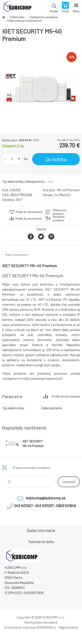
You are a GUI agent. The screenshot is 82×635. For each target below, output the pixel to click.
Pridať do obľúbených (29, 212)
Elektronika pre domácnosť (24, 20)
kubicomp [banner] (17, 7)
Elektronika (17, 17)
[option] (41, 88)
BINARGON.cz (46, 627)
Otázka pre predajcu (59, 212)
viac (51, 181)
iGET (19, 200)
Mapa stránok (68, 627)
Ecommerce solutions (20, 627)
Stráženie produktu (59, 218)
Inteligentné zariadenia (44, 17)
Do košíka (56, 159)
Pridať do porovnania (29, 218)
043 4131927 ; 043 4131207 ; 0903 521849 (45, 505)
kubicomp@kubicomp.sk (45, 498)
